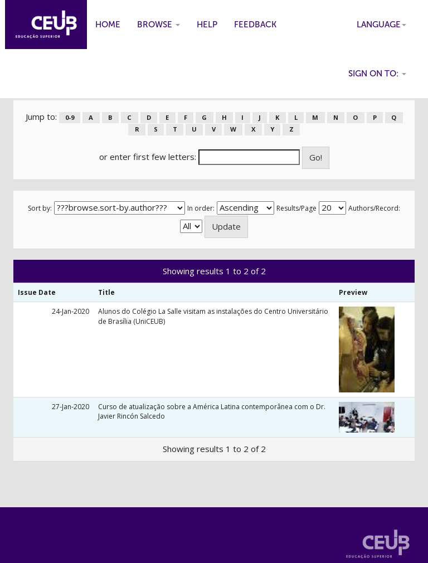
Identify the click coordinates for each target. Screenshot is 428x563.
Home (107, 25)
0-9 (69, 117)
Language (381, 25)
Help (207, 25)
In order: (201, 208)
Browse (158, 25)
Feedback (255, 25)
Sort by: (40, 208)
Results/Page (296, 208)
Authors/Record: (374, 208)
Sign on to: (377, 74)
